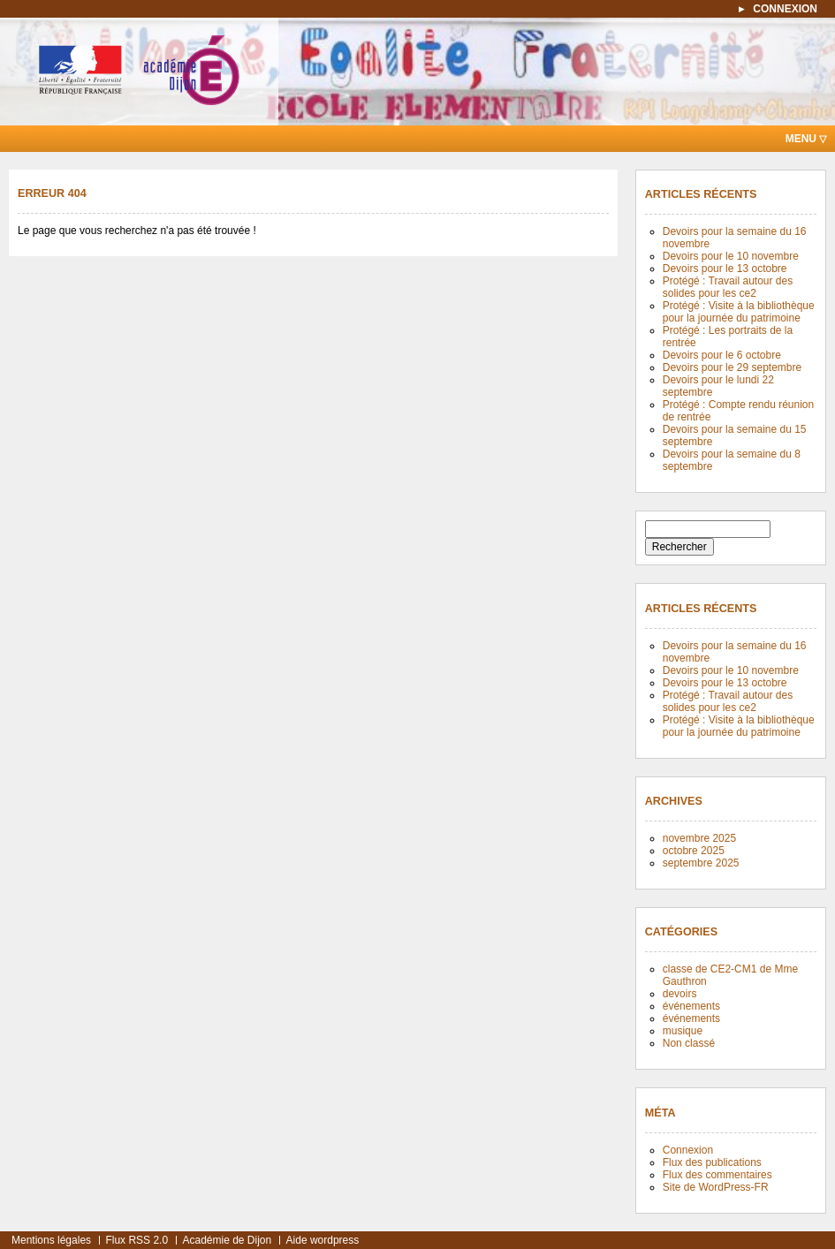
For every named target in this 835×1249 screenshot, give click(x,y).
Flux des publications (712, 1162)
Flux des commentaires (717, 1175)
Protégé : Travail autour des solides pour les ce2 (728, 287)
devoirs (680, 994)
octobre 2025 (694, 850)
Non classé (689, 1043)
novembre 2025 (699, 838)
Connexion (688, 1150)
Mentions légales (51, 1240)
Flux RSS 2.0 (136, 1240)
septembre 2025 (701, 863)
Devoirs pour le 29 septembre (732, 367)
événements (691, 1006)
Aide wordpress (323, 1240)
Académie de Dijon (226, 1240)
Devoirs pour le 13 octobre (725, 268)
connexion (785, 9)
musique (682, 1031)
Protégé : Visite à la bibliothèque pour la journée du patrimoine (739, 311)
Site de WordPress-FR (716, 1187)
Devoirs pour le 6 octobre (722, 355)
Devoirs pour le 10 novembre (731, 256)
